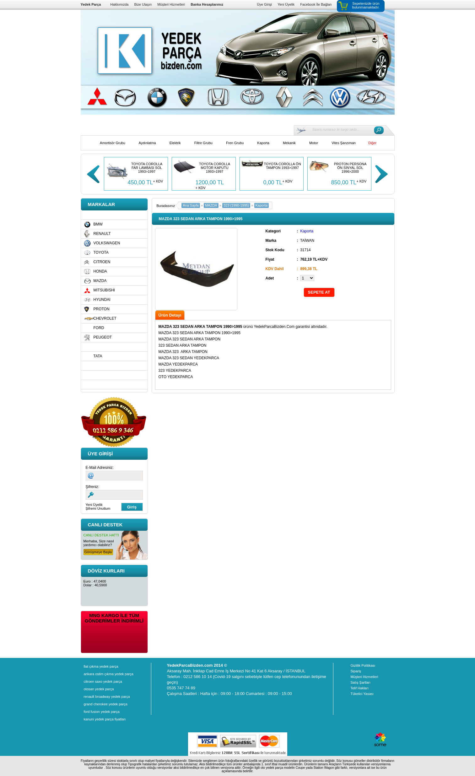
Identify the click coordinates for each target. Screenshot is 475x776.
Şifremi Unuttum (98, 508)
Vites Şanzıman (344, 143)
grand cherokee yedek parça (105, 704)
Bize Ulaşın (143, 4)
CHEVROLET (105, 318)
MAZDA (100, 281)
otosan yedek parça (99, 689)
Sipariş (356, 671)
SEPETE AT (319, 292)
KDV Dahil (275, 269)
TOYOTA (101, 252)
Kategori (273, 231)
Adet (270, 278)
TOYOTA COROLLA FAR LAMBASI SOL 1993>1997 (146, 167)
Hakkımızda (119, 4)
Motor (313, 143)
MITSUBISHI (104, 290)
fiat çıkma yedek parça (101, 666)
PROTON (102, 309)
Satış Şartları (361, 682)
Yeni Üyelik (286, 4)
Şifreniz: (92, 487)
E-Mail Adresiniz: (100, 467)
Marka (271, 240)
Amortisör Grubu (112, 143)
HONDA (100, 271)
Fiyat (270, 259)
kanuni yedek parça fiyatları (105, 719)
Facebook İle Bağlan (316, 4)
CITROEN (102, 262)
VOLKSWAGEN (107, 243)
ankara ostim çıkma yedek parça (108, 674)
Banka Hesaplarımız (207, 4)
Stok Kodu (275, 250)
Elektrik (175, 143)
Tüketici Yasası (362, 694)
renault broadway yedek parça (107, 696)
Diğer (372, 143)
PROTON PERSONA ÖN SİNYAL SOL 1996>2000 (350, 167)
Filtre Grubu (203, 143)
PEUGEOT (103, 337)
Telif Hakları (360, 688)
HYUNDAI (102, 299)
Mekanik (289, 143)
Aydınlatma (147, 143)
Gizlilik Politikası (363, 665)
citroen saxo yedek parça (103, 681)
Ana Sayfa (191, 205)
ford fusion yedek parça (102, 712)
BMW (98, 224)
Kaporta (263, 143)
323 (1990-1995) (236, 205)
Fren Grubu (235, 143)
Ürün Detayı (170, 315)
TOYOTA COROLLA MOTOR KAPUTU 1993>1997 (214, 167)
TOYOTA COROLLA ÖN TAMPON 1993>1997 (282, 166)
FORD (99, 328)
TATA (98, 356)
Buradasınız (166, 206)
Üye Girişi (264, 4)
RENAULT (102, 233)
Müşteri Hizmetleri (171, 4)
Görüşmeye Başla (98, 552)
